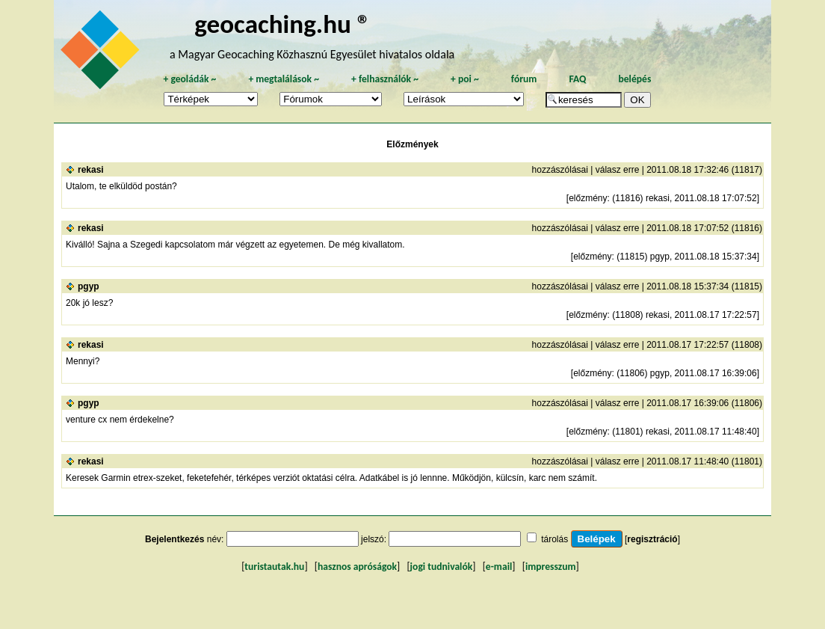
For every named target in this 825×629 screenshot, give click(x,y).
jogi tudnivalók (441, 566)
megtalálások (284, 79)
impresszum (550, 566)
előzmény (588, 198)
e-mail (499, 566)
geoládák (189, 79)
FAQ (577, 79)
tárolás (554, 539)
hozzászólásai (560, 170)
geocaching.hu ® (282, 23)
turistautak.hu (274, 566)
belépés (634, 79)
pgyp (88, 286)
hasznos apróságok (357, 566)
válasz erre (618, 170)
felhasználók (385, 79)
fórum (524, 79)
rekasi (91, 170)
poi (465, 79)
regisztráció (652, 539)
